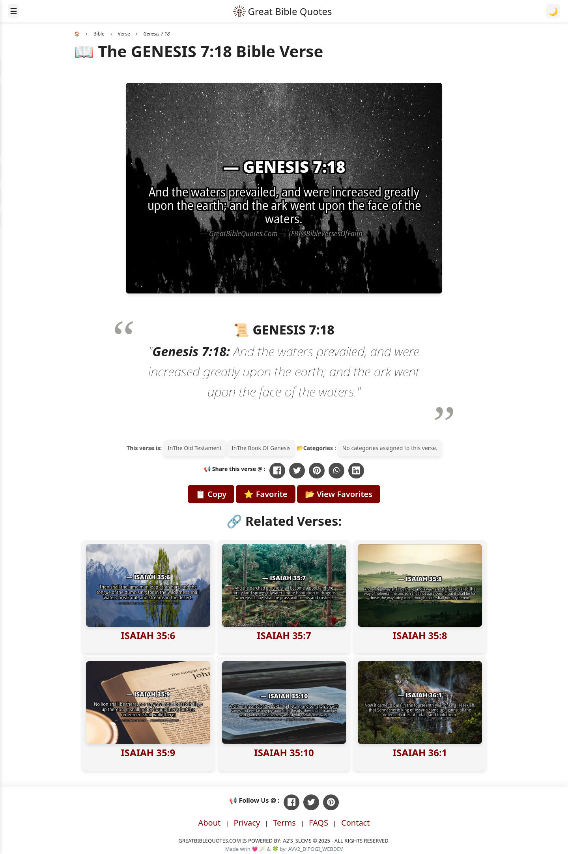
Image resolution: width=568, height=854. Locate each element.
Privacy (247, 822)
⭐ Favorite (265, 494)
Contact (355, 822)
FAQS (318, 822)
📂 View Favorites (338, 494)
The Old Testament (197, 448)
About (209, 822)
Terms (284, 822)
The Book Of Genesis (263, 448)
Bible (99, 33)
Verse (124, 33)
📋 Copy (211, 494)
